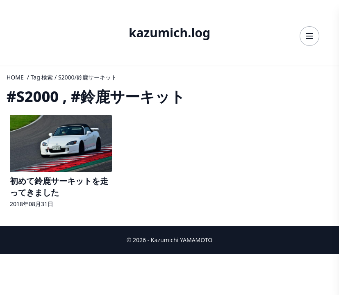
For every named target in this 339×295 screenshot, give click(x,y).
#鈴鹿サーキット (128, 96)
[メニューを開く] (309, 36)
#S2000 (33, 96)
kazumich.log (169, 32)
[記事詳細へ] (61, 162)
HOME (15, 77)
